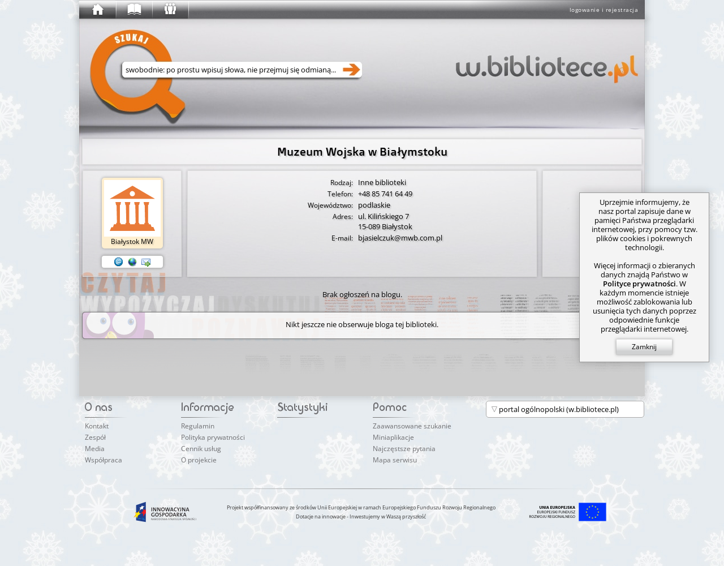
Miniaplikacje (393, 437)
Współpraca (103, 460)
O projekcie (199, 460)
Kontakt (97, 426)
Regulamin (197, 426)
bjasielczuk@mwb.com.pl (400, 238)
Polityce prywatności (639, 283)
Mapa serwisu (395, 460)
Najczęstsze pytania (404, 448)
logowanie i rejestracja (604, 10)
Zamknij (644, 346)
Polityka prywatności (213, 437)
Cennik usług (201, 448)
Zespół (95, 437)
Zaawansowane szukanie (412, 426)
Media (95, 448)
